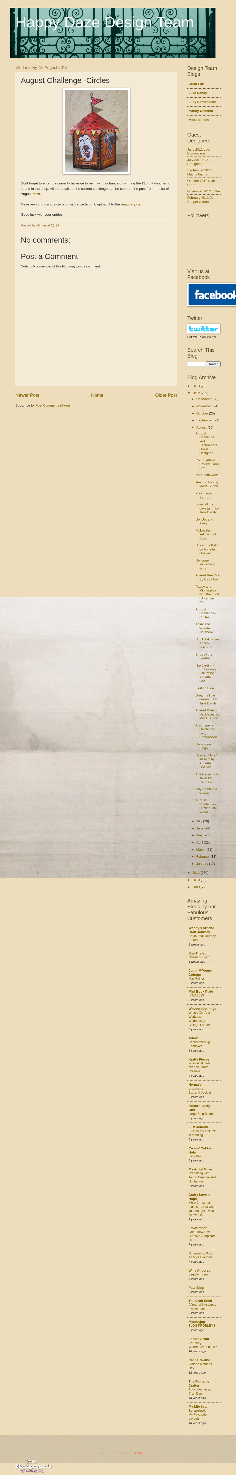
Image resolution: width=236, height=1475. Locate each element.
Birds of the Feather (203, 656)
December (204, 399)
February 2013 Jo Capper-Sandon (200, 199)
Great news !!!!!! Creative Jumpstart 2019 (202, 1236)
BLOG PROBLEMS (202, 1325)
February (203, 856)
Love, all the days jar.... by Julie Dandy (207, 508)
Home (97, 395)
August (202, 427)
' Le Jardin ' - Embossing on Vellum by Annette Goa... (207, 673)
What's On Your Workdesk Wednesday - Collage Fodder (199, 1019)
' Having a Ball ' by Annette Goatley (206, 549)
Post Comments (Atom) (53, 405)
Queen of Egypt (199, 957)
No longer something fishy (204, 564)
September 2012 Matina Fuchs (199, 172)
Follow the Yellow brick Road (206, 534)
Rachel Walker (200, 1360)
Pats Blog (196, 1288)
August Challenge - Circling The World (206, 806)
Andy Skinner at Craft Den (200, 1391)
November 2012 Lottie (203, 191)
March (201, 849)
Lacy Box (195, 1156)
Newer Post (27, 395)
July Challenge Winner (206, 791)
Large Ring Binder (201, 1114)
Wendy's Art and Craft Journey (201, 930)
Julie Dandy (198, 93)
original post (131, 204)
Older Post (166, 395)
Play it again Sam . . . (204, 495)
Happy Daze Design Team (104, 22)
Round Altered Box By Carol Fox (207, 464)
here (36, 194)
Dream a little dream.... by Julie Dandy (206, 699)
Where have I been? (203, 1347)
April (200, 842)
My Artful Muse (200, 1169)
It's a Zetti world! (207, 475)
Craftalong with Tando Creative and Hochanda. (202, 1177)
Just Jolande (199, 1127)
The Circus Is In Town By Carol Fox (207, 778)
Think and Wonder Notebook (204, 628)
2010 (196, 880)
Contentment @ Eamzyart (200, 1044)
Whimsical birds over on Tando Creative (200, 1067)
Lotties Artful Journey (199, 1341)
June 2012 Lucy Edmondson (199, 151)
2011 (196, 873)
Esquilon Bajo (198, 1274)
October (202, 413)
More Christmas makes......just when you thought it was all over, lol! (202, 1209)
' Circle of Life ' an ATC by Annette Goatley (206, 761)
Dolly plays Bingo (203, 746)
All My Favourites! (201, 1257)
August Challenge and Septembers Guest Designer (206, 443)
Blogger (140, 1453)
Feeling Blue (204, 688)
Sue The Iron (199, 953)
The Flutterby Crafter (199, 1383)
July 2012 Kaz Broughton (197, 161)
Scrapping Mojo (201, 1253)
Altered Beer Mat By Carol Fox (207, 577)
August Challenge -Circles (205, 613)
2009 (196, 887)
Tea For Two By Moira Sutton (206, 484)
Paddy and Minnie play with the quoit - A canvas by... (207, 594)
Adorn (193, 1038)
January (202, 864)
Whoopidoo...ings (202, 1009)
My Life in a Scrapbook (198, 1408)
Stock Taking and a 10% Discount (208, 643)
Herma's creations (196, 1086)
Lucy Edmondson (202, 102)
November (204, 406)
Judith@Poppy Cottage (200, 973)
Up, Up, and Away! (204, 521)
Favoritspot (198, 1228)
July (199, 821)
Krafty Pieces (199, 1059)
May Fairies (197, 978)
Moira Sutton (199, 120)
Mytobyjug (197, 1322)
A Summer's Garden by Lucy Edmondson (206, 731)
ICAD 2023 (196, 995)
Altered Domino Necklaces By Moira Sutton (207, 714)
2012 (196, 393)
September (204, 420)
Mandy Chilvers (201, 111)
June (200, 828)
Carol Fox (196, 84)
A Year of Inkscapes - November (202, 1307)
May (199, 835)
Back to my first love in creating (203, 1133)
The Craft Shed (200, 1301)
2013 (196, 386)
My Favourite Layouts (198, 1416)
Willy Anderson (200, 1270)
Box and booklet (200, 1092)
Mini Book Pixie (201, 991)
